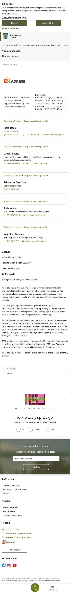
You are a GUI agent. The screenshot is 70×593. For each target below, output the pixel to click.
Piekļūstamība (9, 511)
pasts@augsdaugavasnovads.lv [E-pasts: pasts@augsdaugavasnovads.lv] (18, 533)
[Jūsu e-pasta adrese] (36, 458)
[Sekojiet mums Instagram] (9, 565)
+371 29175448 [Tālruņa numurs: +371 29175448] (32, 134)
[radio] (20, 429)
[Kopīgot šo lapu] (35, 373)
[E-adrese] (7, 542)
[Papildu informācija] (14, 542)
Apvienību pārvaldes (12, 121)
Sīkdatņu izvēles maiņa (12, 515)
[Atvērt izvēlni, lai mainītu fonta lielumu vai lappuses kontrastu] (52, 588)
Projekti (6, 493)
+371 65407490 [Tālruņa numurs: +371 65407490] (13, 134)
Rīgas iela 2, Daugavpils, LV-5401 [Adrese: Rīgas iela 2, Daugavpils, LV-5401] (19, 537)
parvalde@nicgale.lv (20, 103)
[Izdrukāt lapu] (35, 368)
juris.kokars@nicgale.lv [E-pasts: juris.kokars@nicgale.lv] (35, 215)
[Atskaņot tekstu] (12, 56)
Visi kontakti (15, 550)
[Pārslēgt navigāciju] (35, 587)
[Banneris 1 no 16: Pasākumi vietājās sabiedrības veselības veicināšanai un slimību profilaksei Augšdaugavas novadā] (35, 399)
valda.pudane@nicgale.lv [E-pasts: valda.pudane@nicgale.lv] (36, 163)
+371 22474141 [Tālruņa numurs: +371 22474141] (12, 241)
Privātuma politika (10, 507)
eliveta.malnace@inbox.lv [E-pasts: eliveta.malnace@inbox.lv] (35, 241)
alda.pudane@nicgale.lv (15, 106)
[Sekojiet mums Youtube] (15, 565)
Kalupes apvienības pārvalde (36, 121)
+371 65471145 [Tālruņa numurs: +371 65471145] (13, 163)
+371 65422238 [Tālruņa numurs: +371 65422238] (12, 529)
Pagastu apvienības (11, 485)
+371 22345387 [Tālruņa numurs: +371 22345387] (13, 189)
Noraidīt (14, 23)
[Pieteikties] (36, 467)
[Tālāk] (64, 399)
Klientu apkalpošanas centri (15, 489)
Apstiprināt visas (48, 23)
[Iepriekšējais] (5, 399)
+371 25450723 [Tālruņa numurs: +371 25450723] (13, 215)
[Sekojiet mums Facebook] (4, 565)
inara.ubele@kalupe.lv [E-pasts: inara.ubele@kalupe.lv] (54, 134)
